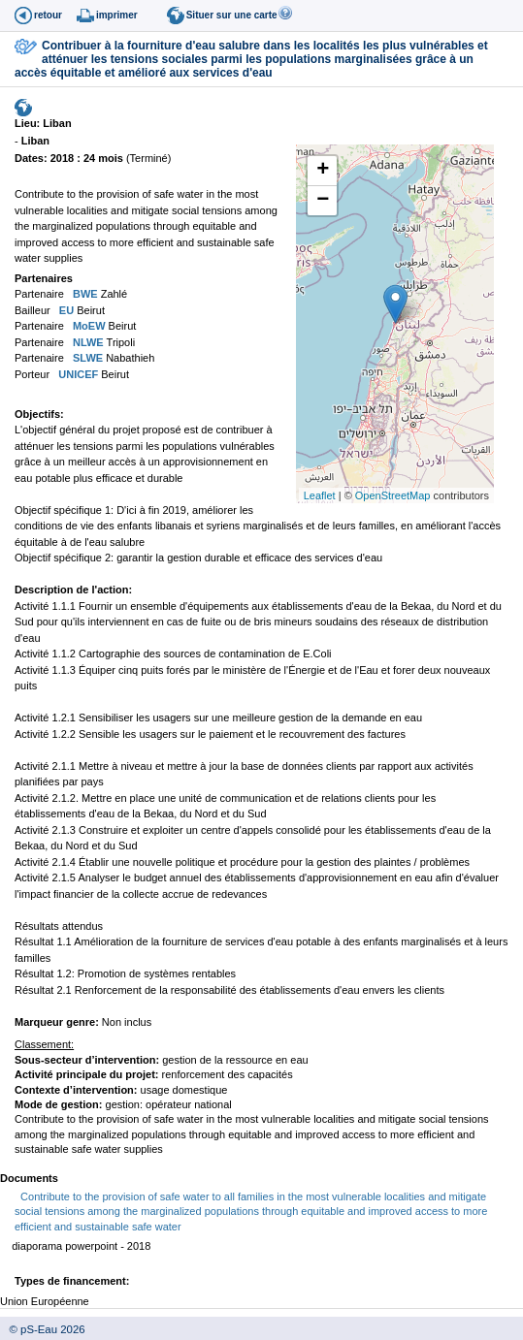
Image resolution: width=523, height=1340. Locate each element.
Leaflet (320, 495)
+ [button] (322, 170)
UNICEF (76, 374)
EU (65, 310)
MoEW (88, 326)
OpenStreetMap (393, 495)
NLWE (87, 342)
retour (48, 15)
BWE (84, 294)
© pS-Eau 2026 (42, 1329)
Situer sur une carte (232, 15)
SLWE (86, 358)
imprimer (117, 15)
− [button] (322, 200)
